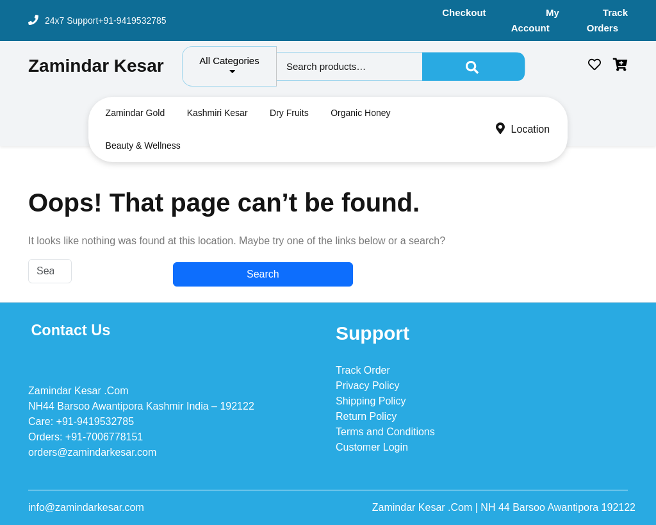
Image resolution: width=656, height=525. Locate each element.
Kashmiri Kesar (217, 113)
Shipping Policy (371, 401)
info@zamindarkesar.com (86, 507)
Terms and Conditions (385, 431)
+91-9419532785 (132, 20)
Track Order (363, 370)
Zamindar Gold (135, 113)
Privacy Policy (368, 385)
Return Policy (366, 416)
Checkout (464, 12)
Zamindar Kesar (96, 66)
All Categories (229, 65)
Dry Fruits (289, 113)
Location (523, 129)
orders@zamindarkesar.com (92, 452)
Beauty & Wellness (143, 145)
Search (473, 67)
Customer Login (372, 447)
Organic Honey (360, 113)
